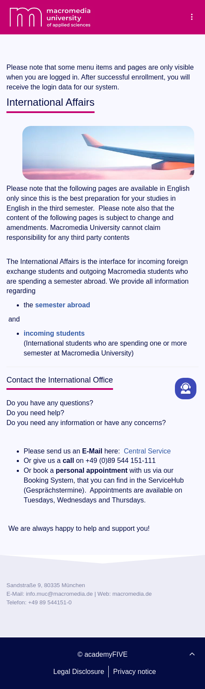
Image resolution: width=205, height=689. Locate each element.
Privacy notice (134, 671)
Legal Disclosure (78, 671)
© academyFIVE (102, 654)
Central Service (147, 451)
